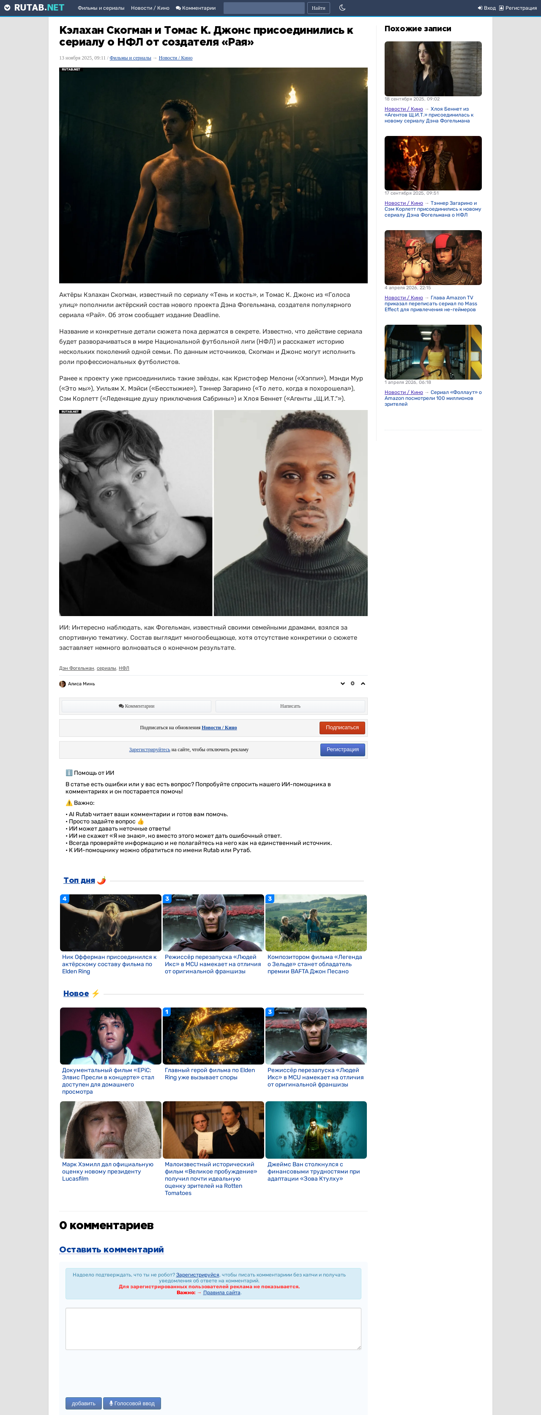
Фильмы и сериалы (101, 8)
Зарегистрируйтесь (149, 749)
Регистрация (343, 749)
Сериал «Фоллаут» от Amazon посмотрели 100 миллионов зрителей (434, 398)
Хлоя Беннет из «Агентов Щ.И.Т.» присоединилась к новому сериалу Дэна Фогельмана (429, 115)
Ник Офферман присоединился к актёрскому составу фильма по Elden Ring (109, 964)
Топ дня (79, 880)
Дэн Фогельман (76, 668)
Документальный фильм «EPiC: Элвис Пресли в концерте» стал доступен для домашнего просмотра (108, 1081)
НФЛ (124, 668)
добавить (84, 1403)
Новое (76, 994)
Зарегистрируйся (197, 1275)
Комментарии (196, 8)
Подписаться (342, 727)
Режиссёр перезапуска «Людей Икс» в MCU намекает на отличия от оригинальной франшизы (213, 964)
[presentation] (130, 1374)
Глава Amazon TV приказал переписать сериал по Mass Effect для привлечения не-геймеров (431, 303)
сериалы (106, 668)
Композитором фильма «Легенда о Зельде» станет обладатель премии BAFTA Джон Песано (315, 964)
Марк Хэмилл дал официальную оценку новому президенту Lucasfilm (107, 1171)
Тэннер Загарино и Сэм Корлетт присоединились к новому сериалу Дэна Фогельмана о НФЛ (433, 209)
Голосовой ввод (132, 1403)
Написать (290, 706)
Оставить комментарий (111, 1250)
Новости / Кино (150, 8)
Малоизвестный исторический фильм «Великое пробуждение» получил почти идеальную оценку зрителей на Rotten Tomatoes (211, 1179)
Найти (318, 8)
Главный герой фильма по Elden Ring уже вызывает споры (210, 1074)
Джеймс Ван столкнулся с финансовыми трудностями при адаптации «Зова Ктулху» (314, 1171)
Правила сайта (221, 1292)
